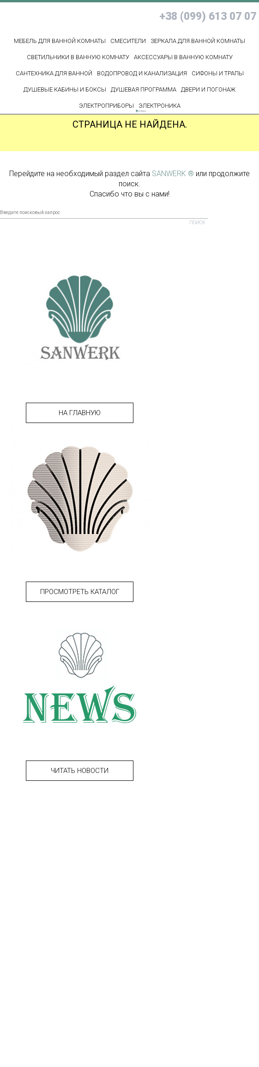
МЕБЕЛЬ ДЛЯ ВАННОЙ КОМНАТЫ (60, 40)
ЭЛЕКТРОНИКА (160, 105)
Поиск (197, 223)
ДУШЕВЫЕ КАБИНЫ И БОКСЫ (65, 89)
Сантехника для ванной (54, 73)
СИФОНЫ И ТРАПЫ (218, 73)
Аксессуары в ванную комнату (183, 57)
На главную (80, 413)
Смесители (128, 40)
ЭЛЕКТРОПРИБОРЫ (106, 105)
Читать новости (79, 771)
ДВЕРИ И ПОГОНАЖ (208, 89)
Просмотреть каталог (80, 592)
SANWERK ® (173, 173)
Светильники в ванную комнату (78, 57)
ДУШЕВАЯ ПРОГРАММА (143, 89)
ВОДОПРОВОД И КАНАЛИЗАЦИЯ (142, 73)
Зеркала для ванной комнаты (198, 40)
